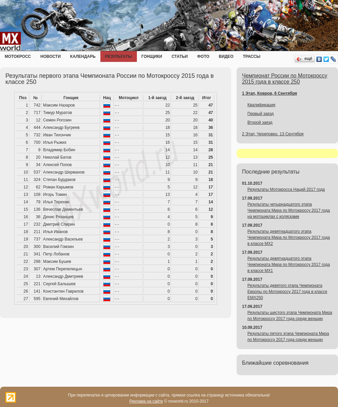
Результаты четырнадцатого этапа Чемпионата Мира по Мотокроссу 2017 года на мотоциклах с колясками (288, 210)
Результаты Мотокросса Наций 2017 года (286, 189)
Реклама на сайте (146, 401)
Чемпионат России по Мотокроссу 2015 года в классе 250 (284, 79)
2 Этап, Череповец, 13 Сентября (273, 134)
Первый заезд (260, 113)
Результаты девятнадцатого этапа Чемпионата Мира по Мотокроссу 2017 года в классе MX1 (288, 264)
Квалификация (261, 105)
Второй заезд (259, 122)
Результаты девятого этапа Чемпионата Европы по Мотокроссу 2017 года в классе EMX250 (287, 291)
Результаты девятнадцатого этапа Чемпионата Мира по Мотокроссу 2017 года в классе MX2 (288, 237)
